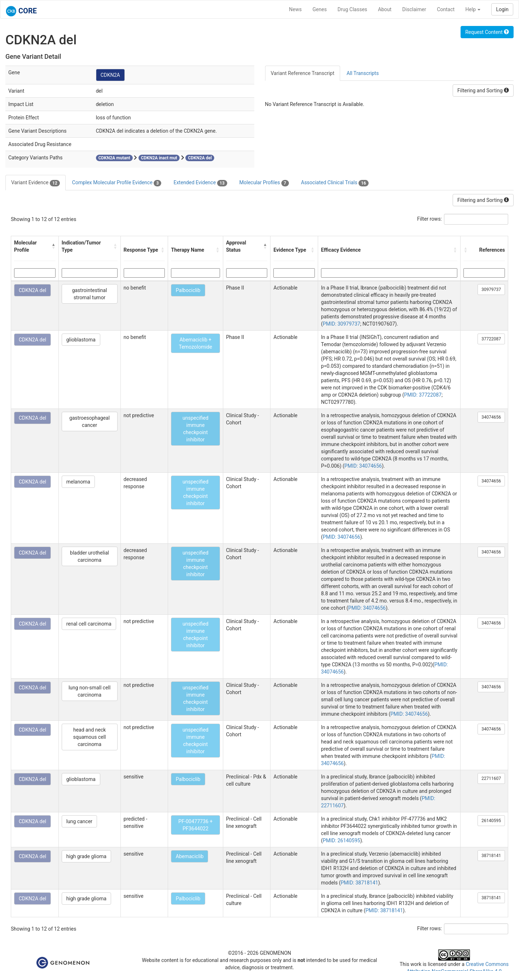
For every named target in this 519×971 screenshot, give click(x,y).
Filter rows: (429, 219)
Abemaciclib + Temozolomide (195, 343)
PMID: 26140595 (341, 840)
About (384, 9)
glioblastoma (81, 340)
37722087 (491, 338)
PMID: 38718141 (359, 883)
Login (502, 9)
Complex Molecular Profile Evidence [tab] (116, 183)
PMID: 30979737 (341, 324)
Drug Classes (352, 9)
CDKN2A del (32, 290)
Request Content (487, 32)
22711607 (491, 778)
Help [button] (472, 9)
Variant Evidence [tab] (35, 183)
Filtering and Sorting (483, 90)
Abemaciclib (189, 856)
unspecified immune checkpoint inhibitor (195, 428)
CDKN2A (110, 75)
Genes (320, 9)
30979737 (491, 289)
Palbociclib (188, 290)
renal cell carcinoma (88, 624)
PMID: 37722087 (422, 395)
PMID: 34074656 (363, 466)
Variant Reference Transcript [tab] (302, 73)
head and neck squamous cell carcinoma (89, 737)
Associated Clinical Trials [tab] (335, 183)
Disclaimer (414, 9)
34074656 (491, 417)
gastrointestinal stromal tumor (89, 293)
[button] (54, 246)
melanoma (78, 482)
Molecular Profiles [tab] (264, 183)
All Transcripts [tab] (363, 73)
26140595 (491, 820)
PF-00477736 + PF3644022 (196, 824)
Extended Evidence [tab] (200, 183)
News (295, 9)
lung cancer (79, 821)
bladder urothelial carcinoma (89, 556)
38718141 (491, 855)
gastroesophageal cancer (89, 421)
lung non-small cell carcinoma (89, 691)
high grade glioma (86, 856)
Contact (445, 9)
